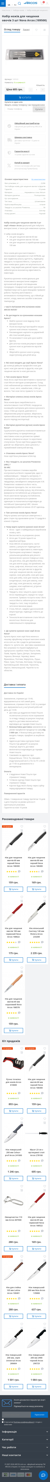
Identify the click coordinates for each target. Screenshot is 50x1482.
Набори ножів (18, 10)
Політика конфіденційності (23, 1422)
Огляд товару (12, 29)
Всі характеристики (38, 179)
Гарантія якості (22, 151)
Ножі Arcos (6, 10)
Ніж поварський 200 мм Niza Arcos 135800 (36, 1290)
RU (15, 5)
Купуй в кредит (22, 162)
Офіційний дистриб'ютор (27, 123)
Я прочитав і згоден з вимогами (23, 1423)
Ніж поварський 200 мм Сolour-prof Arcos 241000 (13, 1152)
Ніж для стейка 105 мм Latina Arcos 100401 (13, 1290)
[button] (47, 3)
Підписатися (39, 1415)
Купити (39, 109)
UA (9, 5)
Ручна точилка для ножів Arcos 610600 (13, 1082)
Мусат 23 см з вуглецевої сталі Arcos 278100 (37, 1152)
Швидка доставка (23, 137)
